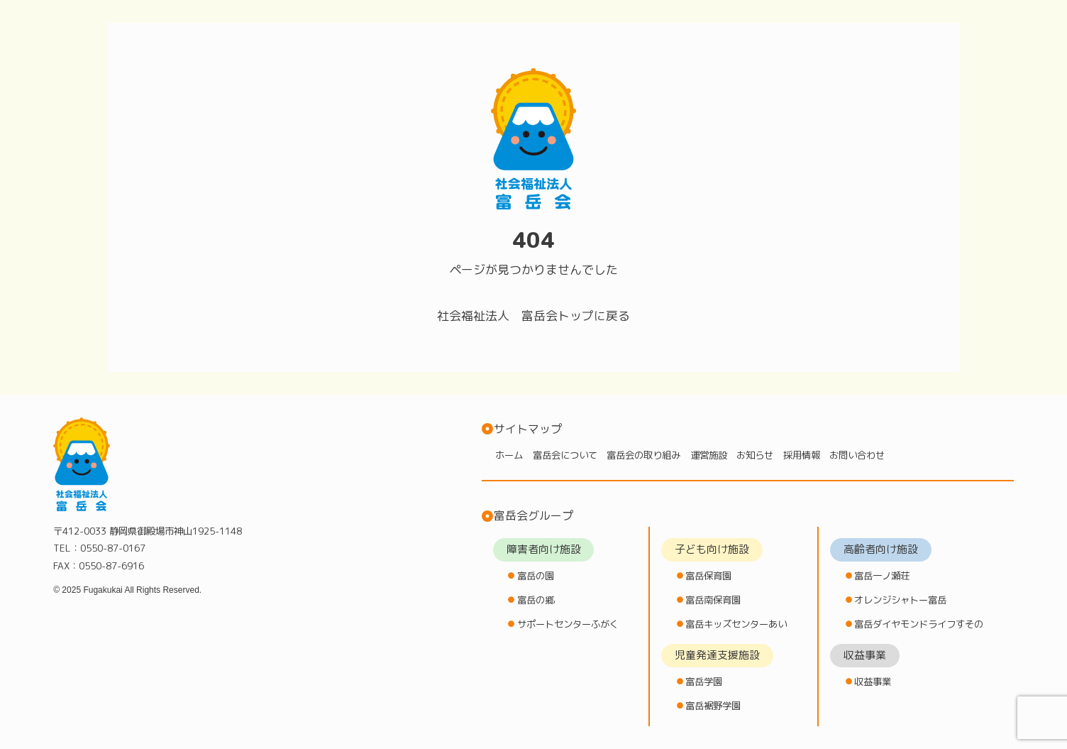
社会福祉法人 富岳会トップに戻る (533, 315)
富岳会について (565, 454)
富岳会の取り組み (643, 454)
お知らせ (754, 454)
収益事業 (872, 681)
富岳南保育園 (713, 599)
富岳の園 (535, 575)
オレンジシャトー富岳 (900, 599)
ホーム (509, 454)
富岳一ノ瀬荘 (882, 575)
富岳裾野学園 (713, 705)
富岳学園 (703, 681)
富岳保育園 (708, 575)
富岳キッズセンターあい (736, 623)
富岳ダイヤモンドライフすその (918, 623)
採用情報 (801, 454)
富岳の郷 (535, 599)
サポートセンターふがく (568, 623)
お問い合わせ (857, 454)
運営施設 (708, 454)
